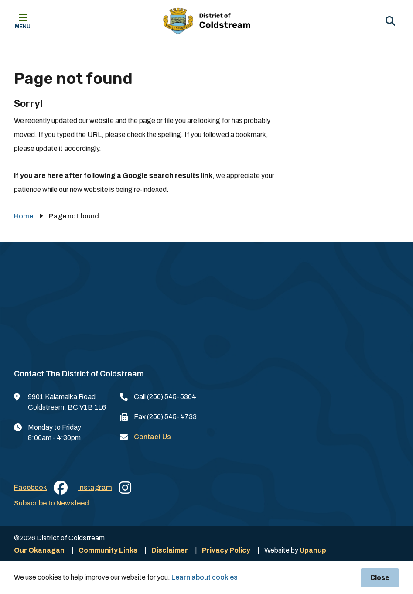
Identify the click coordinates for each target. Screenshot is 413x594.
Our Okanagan (39, 550)
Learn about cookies (204, 577)
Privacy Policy (226, 550)
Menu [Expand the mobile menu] (23, 27)
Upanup (313, 550)
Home (23, 216)
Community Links (108, 550)
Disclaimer (169, 550)
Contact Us (152, 436)
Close (379, 578)
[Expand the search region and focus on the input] (390, 21)
